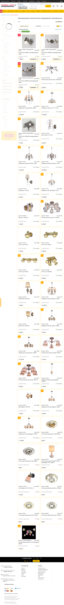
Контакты (44, 1)
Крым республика (21, 5)
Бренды (38, 1)
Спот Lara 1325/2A (46, 244)
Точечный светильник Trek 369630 (28, 461)
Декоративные (7, 45)
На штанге (6, 47)
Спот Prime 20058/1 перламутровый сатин (28, 53)
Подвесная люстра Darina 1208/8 (27, 353)
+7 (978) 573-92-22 (22, 8)
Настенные (6, 49)
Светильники (7, 31)
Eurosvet (6, 103)
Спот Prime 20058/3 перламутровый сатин (28, 81)
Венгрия (6, 121)
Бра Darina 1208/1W (24, 325)
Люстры (6, 27)
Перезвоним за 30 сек (34, 3)
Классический (7, 71)
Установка (25, 1)
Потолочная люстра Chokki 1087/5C (28, 380)
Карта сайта (23, 576)
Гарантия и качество (42, 570)
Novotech (6, 112)
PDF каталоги (40, 579)
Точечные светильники (9, 35)
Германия (6, 123)
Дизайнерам (32, 1)
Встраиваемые (7, 42)
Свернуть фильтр (24, 26)
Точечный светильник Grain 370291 (28, 515)
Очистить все (58, 29)
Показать (9, 135)
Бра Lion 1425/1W (23, 217)
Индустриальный (7, 66)
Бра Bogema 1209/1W (24, 407)
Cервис (40, 565)
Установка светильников (43, 569)
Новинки (23, 573)
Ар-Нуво (6, 60)
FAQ (39, 576)
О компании (24, 565)
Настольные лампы (8, 29)
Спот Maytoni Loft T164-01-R (26, 488)
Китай (6, 125)
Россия (5, 127)
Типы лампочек (41, 577)
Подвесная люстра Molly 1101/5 (50, 190)
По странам (23, 570)
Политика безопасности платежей (11, 593)
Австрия (6, 119)
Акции (22, 575)
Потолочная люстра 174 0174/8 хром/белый (29, 542)
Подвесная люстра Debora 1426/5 (50, 298)
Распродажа (23, 572)
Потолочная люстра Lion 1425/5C (50, 217)
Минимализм (7, 75)
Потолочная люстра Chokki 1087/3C (51, 353)
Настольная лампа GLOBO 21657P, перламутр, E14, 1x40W (50, 461)
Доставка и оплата (5, 1)
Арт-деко (6, 62)
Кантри (6, 68)
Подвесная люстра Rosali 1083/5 (27, 108)
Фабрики (23, 569)
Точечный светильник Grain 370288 (51, 488)
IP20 (5, 94)
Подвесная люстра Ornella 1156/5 (28, 163)
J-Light (5, 108)
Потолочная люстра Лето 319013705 (51, 79)
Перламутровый (25, 31)
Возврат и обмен (41, 572)
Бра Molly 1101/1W (24, 190)
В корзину (34, 59)
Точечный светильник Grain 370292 (51, 515)
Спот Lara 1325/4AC (46, 271)
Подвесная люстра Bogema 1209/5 (50, 407)
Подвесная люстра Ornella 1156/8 (50, 163)
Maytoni (6, 110)
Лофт (5, 73)
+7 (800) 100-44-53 (22, 7)
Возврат (19, 1)
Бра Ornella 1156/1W (47, 135)
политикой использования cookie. (11, 599)
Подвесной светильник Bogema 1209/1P (50, 380)
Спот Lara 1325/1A (23, 244)
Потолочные (6, 53)
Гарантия (13, 1)
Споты (5, 33)
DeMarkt (6, 101)
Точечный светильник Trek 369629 (50, 434)
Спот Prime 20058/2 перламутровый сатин (51, 53)
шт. (26, 561)
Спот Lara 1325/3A (23, 271)
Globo (5, 106)
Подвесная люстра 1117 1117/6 (49, 108)
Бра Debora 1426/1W (24, 298)
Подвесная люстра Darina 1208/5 (50, 325)
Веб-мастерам (41, 573)
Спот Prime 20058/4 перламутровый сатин (28, 137)
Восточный (6, 64)
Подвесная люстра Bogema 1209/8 (28, 434)
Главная (3, 15)
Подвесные (6, 51)
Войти (61, 1)
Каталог (1, 11)
